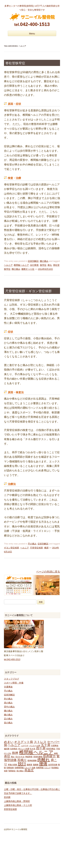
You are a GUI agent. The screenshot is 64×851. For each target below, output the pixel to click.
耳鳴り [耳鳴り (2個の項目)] (22, 760)
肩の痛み (8, 702)
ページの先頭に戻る (48, 571)
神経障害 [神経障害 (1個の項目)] (28, 757)
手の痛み (32, 543)
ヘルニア (8, 265)
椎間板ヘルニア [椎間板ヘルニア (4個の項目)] (36, 752)
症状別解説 (33, 261)
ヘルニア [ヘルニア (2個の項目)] (14, 745)
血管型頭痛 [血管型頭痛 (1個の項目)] (52, 765)
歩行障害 (34, 265)
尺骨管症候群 (36, 547)
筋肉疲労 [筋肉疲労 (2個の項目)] (49, 756)
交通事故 (8, 687)
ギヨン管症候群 (11, 547)
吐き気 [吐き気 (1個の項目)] (32, 749)
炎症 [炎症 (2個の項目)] (7, 756)
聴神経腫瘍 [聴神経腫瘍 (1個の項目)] (32, 760)
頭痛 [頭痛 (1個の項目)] (33, 768)
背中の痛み (9, 706)
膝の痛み (8, 714)
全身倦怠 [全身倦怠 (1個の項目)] (13, 749)
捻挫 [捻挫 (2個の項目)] (15, 753)
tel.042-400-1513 (12, 659)
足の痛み (8, 718)
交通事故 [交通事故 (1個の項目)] (54, 745)
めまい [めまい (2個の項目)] (8, 742)
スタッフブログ (11, 679)
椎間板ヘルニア (21, 265)
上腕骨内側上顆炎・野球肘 (17, 801)
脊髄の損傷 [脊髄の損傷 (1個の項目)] (12, 765)
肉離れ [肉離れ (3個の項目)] (43, 759)
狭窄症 (43, 265)
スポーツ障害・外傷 (13, 683)
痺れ (50, 265)
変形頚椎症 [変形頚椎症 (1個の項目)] (50, 749)
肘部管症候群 (10, 809)
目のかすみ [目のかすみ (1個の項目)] (20, 757)
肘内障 (7, 797)
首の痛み (8, 722)
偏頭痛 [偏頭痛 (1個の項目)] (6, 749)
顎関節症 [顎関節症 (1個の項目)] (12, 771)
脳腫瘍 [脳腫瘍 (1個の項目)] (35, 765)
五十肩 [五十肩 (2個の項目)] (45, 745)
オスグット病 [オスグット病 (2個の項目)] (23, 742)
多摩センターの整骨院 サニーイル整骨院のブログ (32, 17)
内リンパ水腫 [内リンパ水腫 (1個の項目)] (23, 749)
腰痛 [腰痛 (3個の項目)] (43, 764)
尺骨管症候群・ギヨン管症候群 (28, 291)
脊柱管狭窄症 (15, 63)
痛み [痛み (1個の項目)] (13, 757)
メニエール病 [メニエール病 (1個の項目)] (34, 745)
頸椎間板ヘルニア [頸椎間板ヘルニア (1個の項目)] (43, 768)
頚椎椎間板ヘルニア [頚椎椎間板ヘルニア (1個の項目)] (23, 768)
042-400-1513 (32, 24)
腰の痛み (44, 261)
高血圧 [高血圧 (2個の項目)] (29, 770)
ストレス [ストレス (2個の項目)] (40, 742)
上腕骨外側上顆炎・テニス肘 (18, 805)
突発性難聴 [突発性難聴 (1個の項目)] (37, 757)
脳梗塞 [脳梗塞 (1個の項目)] (29, 765)
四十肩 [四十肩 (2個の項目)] (41, 748)
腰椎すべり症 (27, 269)
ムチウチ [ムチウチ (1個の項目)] (25, 745)
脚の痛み (16, 269)
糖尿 (46, 547)
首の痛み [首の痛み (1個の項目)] (20, 771)
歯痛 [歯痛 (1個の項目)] (56, 753)
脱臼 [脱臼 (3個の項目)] (22, 764)
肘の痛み (8, 698)
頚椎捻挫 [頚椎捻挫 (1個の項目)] (10, 768)
